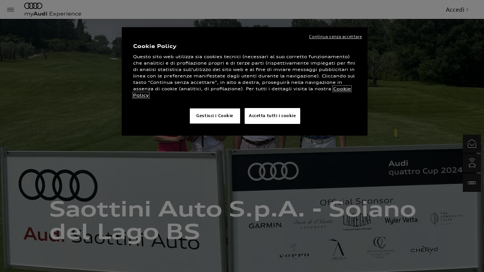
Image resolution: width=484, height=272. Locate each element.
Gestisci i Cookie (214, 115)
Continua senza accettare (335, 36)
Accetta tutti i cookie (272, 115)
